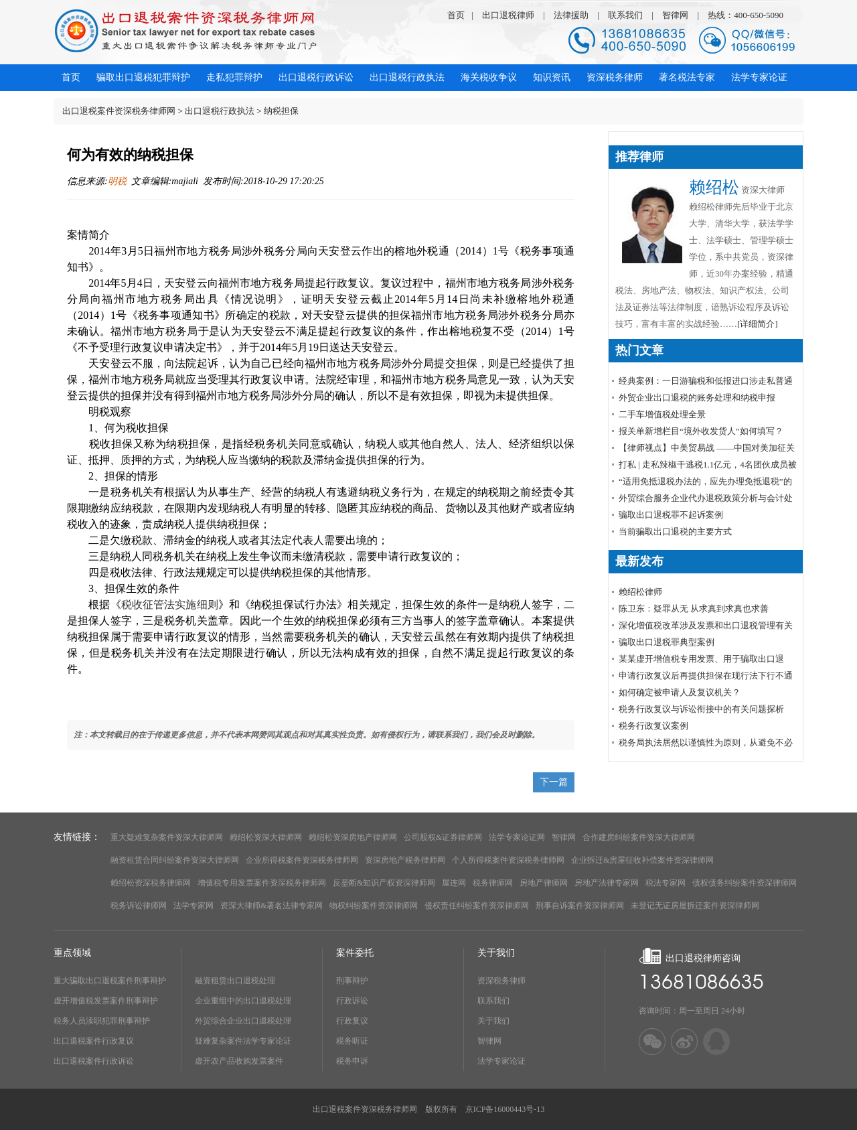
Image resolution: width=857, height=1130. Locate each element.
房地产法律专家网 (606, 883)
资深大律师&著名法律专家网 (271, 905)
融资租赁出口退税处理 (235, 980)
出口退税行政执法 (219, 111)
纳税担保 (281, 111)
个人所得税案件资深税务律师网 (508, 860)
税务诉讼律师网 (138, 905)
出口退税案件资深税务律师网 (118, 111)
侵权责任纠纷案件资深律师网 (476, 905)
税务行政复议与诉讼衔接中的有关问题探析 (701, 709)
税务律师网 (493, 883)
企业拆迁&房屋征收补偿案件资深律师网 (642, 860)
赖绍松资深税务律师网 (150, 883)
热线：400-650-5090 (745, 15)
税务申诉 (352, 1061)
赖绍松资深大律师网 (266, 837)
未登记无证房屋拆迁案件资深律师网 (695, 905)
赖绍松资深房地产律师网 (353, 837)
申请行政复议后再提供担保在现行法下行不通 (706, 675)
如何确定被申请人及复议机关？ (680, 692)
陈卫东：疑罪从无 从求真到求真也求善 (694, 609)
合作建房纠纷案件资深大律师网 (638, 837)
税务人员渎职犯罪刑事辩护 (102, 1021)
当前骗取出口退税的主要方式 (675, 531)
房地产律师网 (544, 883)
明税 (117, 181)
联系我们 (625, 15)
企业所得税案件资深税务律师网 (302, 860)
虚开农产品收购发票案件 (239, 1061)
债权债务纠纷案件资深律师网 (744, 883)
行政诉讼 (352, 1000)
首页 (456, 15)
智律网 (675, 15)
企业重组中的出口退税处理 (243, 1000)
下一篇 (554, 782)
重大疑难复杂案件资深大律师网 (166, 837)
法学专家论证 (501, 1061)
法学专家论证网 (517, 837)
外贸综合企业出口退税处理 (243, 1021)
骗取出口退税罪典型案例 (666, 642)
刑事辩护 (352, 980)
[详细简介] (757, 324)
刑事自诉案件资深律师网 (580, 905)
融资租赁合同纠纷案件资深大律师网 (174, 860)
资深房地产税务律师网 (405, 860)
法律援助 (571, 15)
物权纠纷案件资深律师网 (373, 905)
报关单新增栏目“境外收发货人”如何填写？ (701, 431)
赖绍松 (714, 187)
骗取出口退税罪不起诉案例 (671, 515)
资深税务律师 (501, 980)
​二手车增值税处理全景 (662, 414)
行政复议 (352, 1021)
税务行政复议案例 (653, 726)
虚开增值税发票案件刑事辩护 (106, 1000)
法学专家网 (193, 905)
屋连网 (454, 883)
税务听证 (352, 1041)
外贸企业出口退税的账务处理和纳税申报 (697, 398)
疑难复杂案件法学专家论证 (243, 1041)
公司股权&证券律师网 (443, 837)
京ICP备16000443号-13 (505, 1109)
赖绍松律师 (640, 592)
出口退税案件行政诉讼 (94, 1061)
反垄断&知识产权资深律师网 (384, 883)
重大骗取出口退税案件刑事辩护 (110, 980)
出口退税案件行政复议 (94, 1041)
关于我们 (493, 1021)
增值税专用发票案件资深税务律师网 (262, 883)
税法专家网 (665, 883)
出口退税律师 (508, 15)
